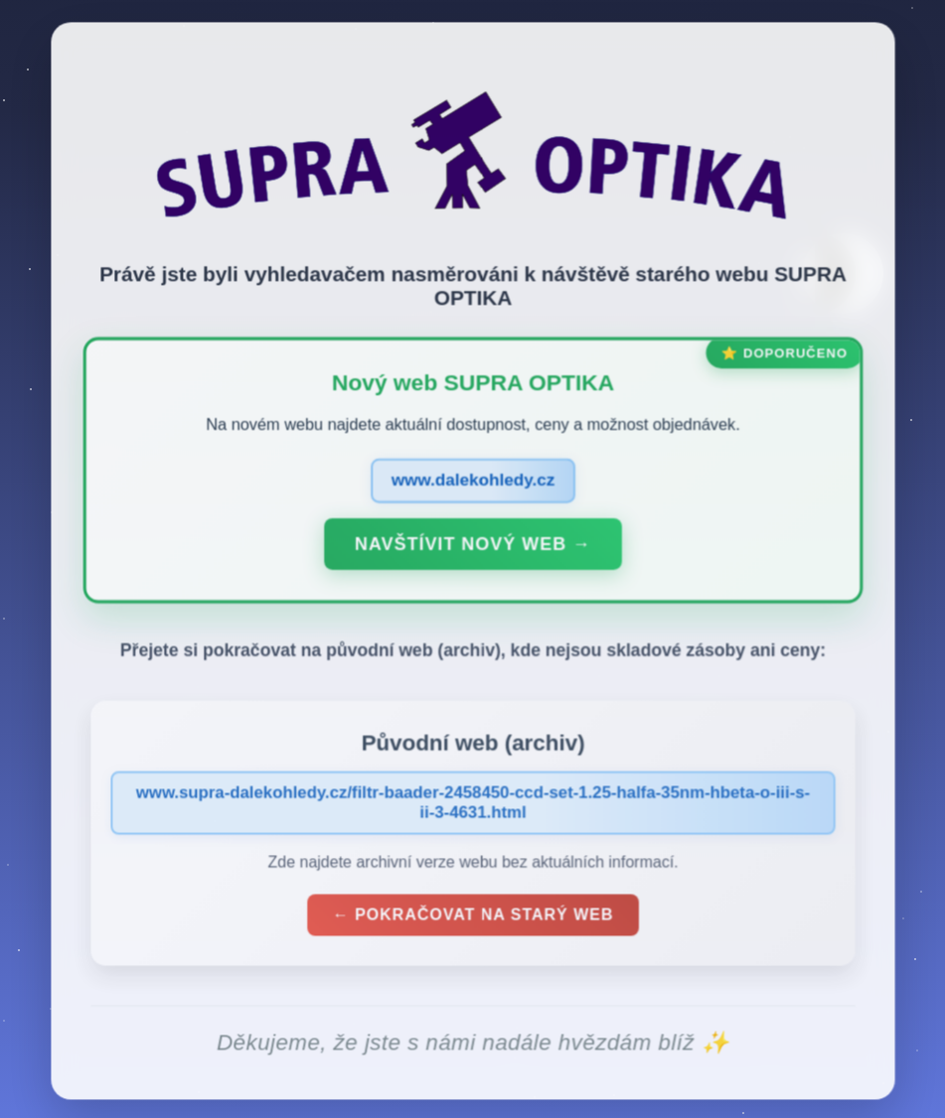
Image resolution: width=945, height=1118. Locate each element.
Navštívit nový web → (473, 548)
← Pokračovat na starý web (472, 918)
